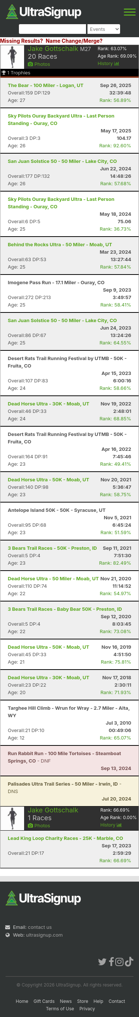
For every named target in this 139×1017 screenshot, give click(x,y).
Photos (39, 64)
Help (98, 1001)
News (66, 1001)
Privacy (87, 1008)
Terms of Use (60, 1008)
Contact (117, 1001)
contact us (40, 927)
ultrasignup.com (44, 935)
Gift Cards (44, 1001)
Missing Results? (21, 41)
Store (82, 1001)
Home (22, 1001)
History (108, 63)
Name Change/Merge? (74, 41)
